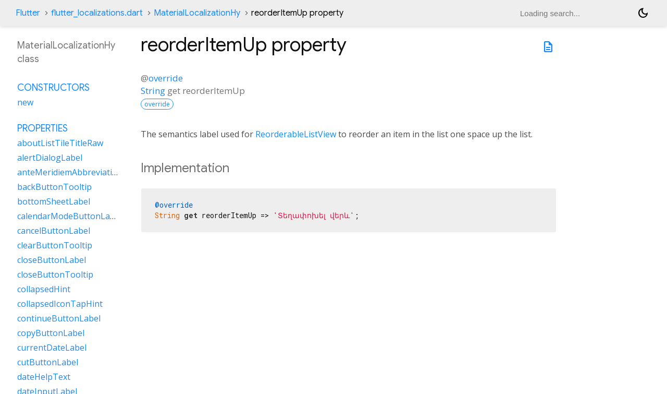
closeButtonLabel (51, 260)
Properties (42, 128)
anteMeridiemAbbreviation (69, 172)
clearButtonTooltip (54, 245)
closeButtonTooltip (55, 274)
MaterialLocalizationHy (197, 13)
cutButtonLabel (47, 362)
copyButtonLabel (50, 333)
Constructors (53, 87)
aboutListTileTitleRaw (60, 143)
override (166, 78)
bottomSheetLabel (53, 201)
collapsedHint (43, 289)
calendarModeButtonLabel (69, 216)
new (25, 102)
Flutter (28, 13)
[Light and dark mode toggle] (643, 13)
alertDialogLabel (49, 157)
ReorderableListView (295, 134)
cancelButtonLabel (53, 230)
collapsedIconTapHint (60, 303)
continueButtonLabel (59, 318)
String (153, 91)
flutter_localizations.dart (97, 13)
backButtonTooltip (54, 187)
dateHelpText (43, 377)
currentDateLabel (52, 347)
